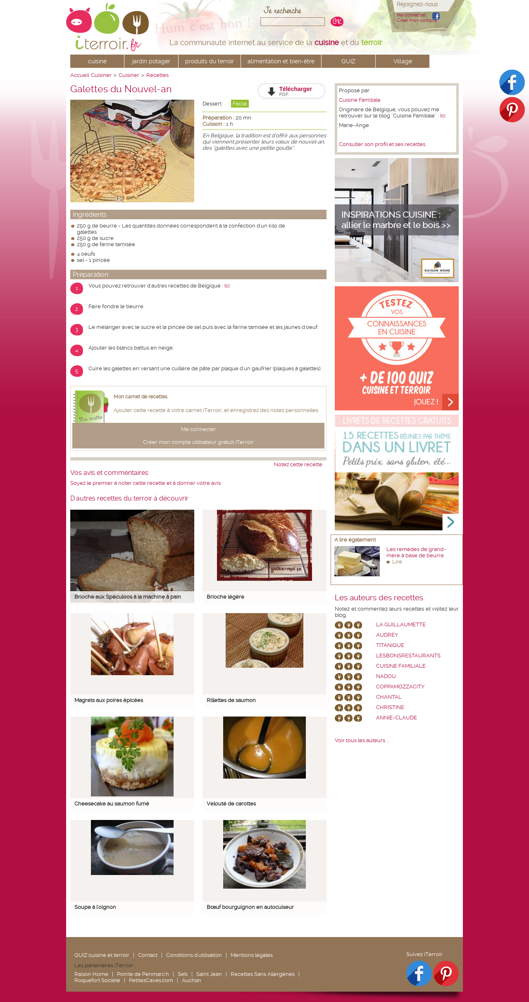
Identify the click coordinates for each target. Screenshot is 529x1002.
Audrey (387, 635)
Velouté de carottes (231, 804)
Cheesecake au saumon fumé (111, 804)
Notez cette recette (298, 464)
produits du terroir (209, 61)
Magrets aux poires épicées (108, 700)
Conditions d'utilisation (194, 955)
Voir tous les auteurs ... (362, 740)
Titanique (390, 645)
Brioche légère (225, 597)
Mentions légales (252, 955)
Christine (390, 707)
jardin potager (151, 61)
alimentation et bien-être (281, 61)
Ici (227, 286)
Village (402, 61)
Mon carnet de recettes (140, 397)
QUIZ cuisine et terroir (101, 955)
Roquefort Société (97, 980)
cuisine (97, 61)
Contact (147, 955)
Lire (397, 562)
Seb (183, 974)
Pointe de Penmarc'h (143, 974)
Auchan (191, 980)
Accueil (79, 75)
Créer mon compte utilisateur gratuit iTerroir (198, 442)
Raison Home (91, 974)
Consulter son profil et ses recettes (382, 144)
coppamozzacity (400, 686)
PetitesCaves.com (151, 980)
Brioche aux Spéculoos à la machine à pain (127, 597)
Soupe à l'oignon (95, 907)
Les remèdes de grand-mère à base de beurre (416, 552)
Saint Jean (209, 974)
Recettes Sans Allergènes (263, 974)
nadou (386, 676)
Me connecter (411, 15)
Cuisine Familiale (360, 100)
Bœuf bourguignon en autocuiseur (250, 907)
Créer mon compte (417, 20)
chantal (389, 697)
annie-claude (396, 717)
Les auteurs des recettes (379, 597)
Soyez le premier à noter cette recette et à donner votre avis (145, 483)
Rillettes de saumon (231, 700)
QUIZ (348, 61)
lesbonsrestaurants (408, 655)
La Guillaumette (401, 624)
